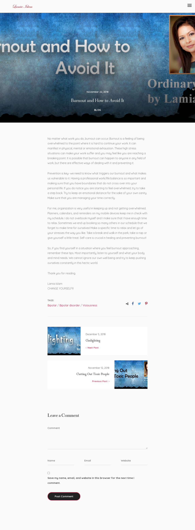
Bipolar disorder (69, 307)
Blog (97, 112)
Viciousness (90, 307)
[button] (189, 5)
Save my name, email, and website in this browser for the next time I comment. (91, 485)
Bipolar (52, 307)
